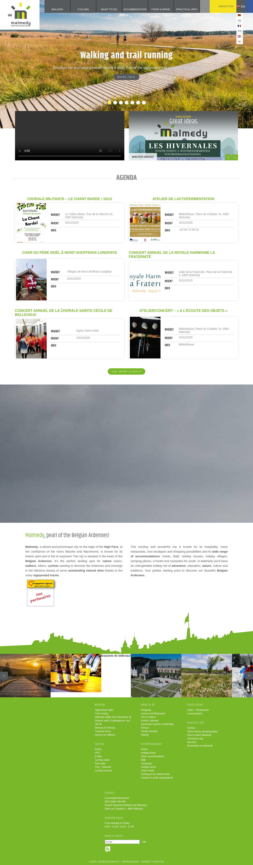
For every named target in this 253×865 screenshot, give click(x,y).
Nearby (145, 734)
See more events (126, 371)
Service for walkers (105, 734)
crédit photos (152, 861)
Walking (51, 9)
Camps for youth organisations (157, 777)
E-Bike (98, 756)
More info (126, 77)
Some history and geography (202, 731)
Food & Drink (155, 9)
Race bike (100, 763)
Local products (195, 713)
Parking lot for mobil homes (155, 774)
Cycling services (103, 770)
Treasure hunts (103, 731)
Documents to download (200, 745)
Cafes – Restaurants (198, 710)
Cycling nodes (102, 760)
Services (191, 742)
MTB (97, 752)
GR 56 (98, 724)
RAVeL (98, 749)
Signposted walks (104, 710)
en (237, 6)
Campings (146, 763)
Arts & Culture (148, 717)
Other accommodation (152, 756)
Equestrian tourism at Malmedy (157, 724)
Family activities (149, 731)
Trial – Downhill (103, 767)
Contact (191, 728)
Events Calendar (150, 720)
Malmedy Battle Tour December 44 (113, 717)
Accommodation (129, 9)
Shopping (146, 710)
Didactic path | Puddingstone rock (112, 720)
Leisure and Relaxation (153, 713)
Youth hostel (147, 770)
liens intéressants (104, 861)
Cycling (77, 9)
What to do (103, 9)
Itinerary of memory (105, 727)
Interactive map (195, 738)
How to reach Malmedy (199, 735)
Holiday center (148, 767)
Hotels (144, 749)
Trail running (101, 713)
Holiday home (148, 752)
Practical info (180, 9)
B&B (143, 760)
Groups (145, 727)
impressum (130, 861)
